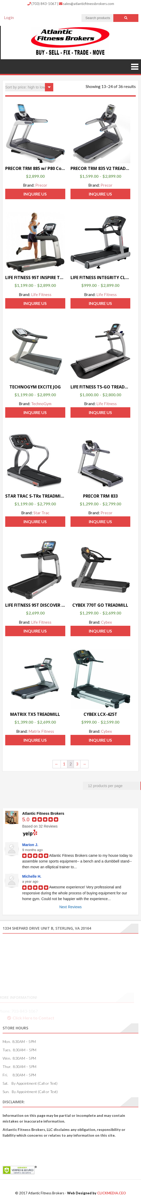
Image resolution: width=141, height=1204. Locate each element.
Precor (41, 185)
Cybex (106, 622)
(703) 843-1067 (42, 4)
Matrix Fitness (41, 731)
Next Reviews (70, 907)
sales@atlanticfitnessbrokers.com (86, 4)
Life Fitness (41, 294)
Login (9, 17)
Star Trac (41, 512)
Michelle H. (31, 876)
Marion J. (30, 845)
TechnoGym (41, 403)
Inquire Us (35, 193)
